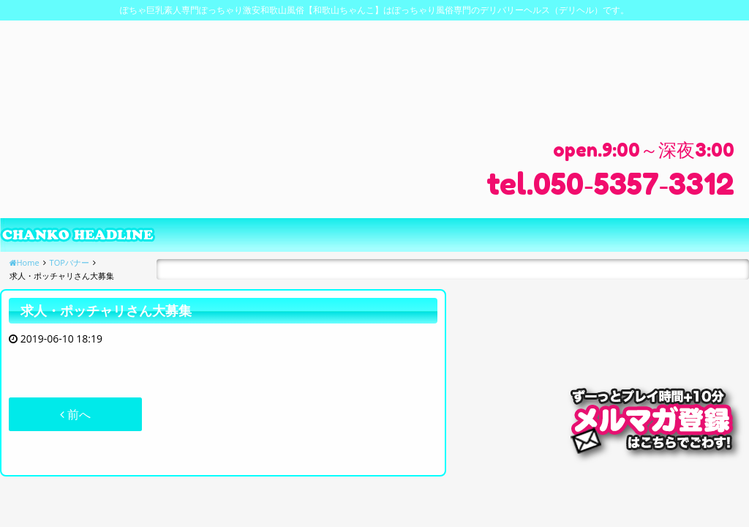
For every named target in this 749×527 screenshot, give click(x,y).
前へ (75, 414)
